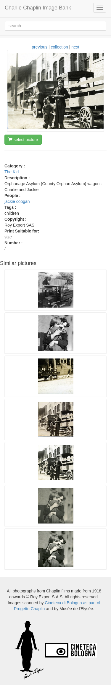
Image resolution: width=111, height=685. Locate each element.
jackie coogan (17, 201)
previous (39, 47)
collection (59, 47)
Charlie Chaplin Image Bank (38, 8)
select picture (23, 139)
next (75, 47)
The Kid (11, 171)
